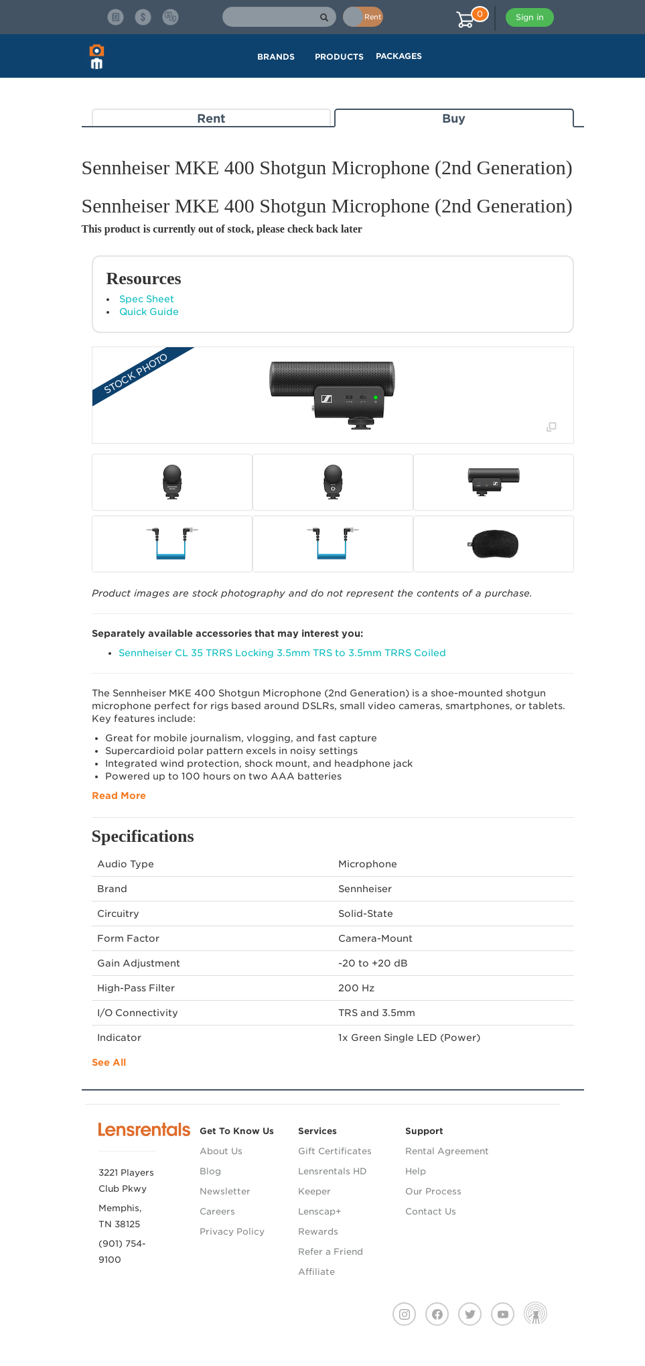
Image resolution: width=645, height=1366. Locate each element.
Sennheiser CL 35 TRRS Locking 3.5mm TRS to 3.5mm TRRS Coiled (282, 652)
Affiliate (316, 1272)
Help (415, 1171)
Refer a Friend (330, 1252)
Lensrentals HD (332, 1171)
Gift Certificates (335, 1151)
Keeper (314, 1191)
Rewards (318, 1232)
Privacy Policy (232, 1232)
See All (109, 1062)
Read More (119, 795)
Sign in (530, 17)
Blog (210, 1171)
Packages (399, 56)
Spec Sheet (146, 299)
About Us (221, 1151)
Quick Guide (149, 311)
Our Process (433, 1191)
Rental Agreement (447, 1151)
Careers (217, 1211)
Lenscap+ (320, 1211)
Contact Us (430, 1211)
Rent (211, 118)
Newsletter (225, 1191)
